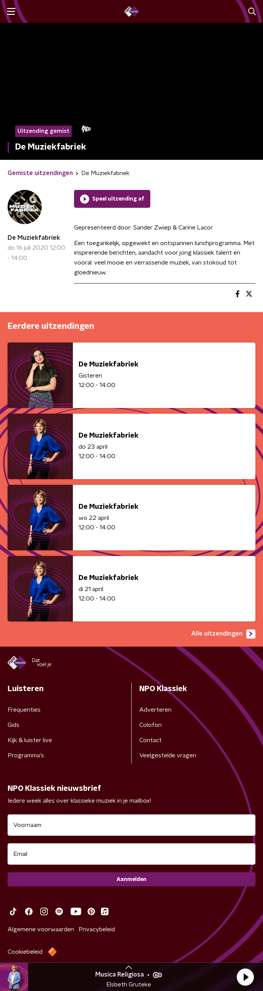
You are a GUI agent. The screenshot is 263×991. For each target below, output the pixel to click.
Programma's (26, 755)
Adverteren (155, 710)
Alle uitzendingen (223, 634)
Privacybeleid (97, 929)
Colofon (150, 725)
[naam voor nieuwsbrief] (131, 825)
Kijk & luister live (30, 740)
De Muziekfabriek (34, 238)
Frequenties (24, 710)
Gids (13, 725)
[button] (245, 977)
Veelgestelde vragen (167, 755)
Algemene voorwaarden (41, 929)
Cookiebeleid (25, 952)
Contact (150, 740)
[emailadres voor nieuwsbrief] (131, 854)
